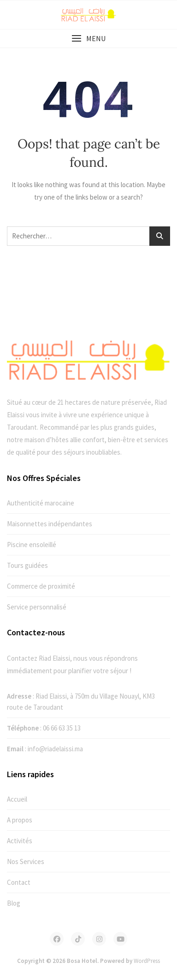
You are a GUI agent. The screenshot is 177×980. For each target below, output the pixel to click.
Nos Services (25, 861)
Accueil (17, 799)
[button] (88, 38)
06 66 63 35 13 (62, 728)
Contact (18, 882)
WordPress (147, 961)
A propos (19, 820)
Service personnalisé (36, 607)
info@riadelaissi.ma (55, 748)
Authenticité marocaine (40, 503)
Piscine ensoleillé (31, 544)
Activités (19, 840)
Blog (13, 903)
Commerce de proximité (41, 586)
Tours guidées (27, 565)
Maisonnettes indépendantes (49, 523)
